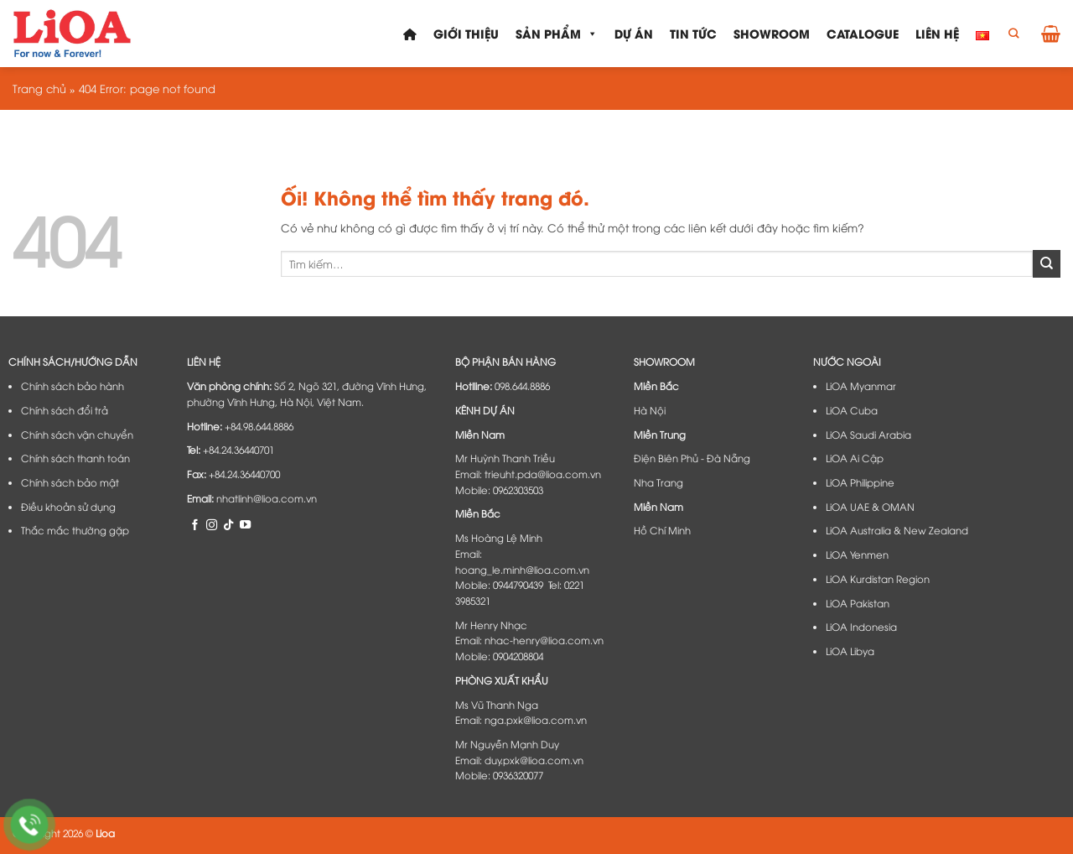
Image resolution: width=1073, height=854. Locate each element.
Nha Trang (658, 482)
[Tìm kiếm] (1013, 34)
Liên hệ (937, 33)
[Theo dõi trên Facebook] (194, 524)
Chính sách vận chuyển (77, 434)
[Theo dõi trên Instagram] (211, 524)
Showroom (771, 33)
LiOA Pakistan (857, 603)
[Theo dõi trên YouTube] (245, 524)
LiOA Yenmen (857, 554)
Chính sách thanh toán (75, 458)
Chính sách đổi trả (64, 410)
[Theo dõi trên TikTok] (228, 524)
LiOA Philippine (860, 482)
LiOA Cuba (852, 410)
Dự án (633, 33)
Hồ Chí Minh (662, 530)
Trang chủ (39, 88)
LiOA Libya (850, 651)
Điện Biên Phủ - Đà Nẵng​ (692, 458)
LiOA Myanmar (861, 386)
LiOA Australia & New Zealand (897, 530)
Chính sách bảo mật (70, 482)
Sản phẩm (557, 33)
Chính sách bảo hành (72, 386)
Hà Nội (650, 410)
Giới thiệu (466, 33)
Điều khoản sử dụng (68, 506)
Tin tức (693, 33)
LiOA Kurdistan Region (878, 579)
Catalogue (863, 33)
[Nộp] (1046, 263)
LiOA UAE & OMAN (870, 506)
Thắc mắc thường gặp (75, 530)
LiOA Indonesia (861, 626)
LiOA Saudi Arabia (868, 434)
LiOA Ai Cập (855, 458)
